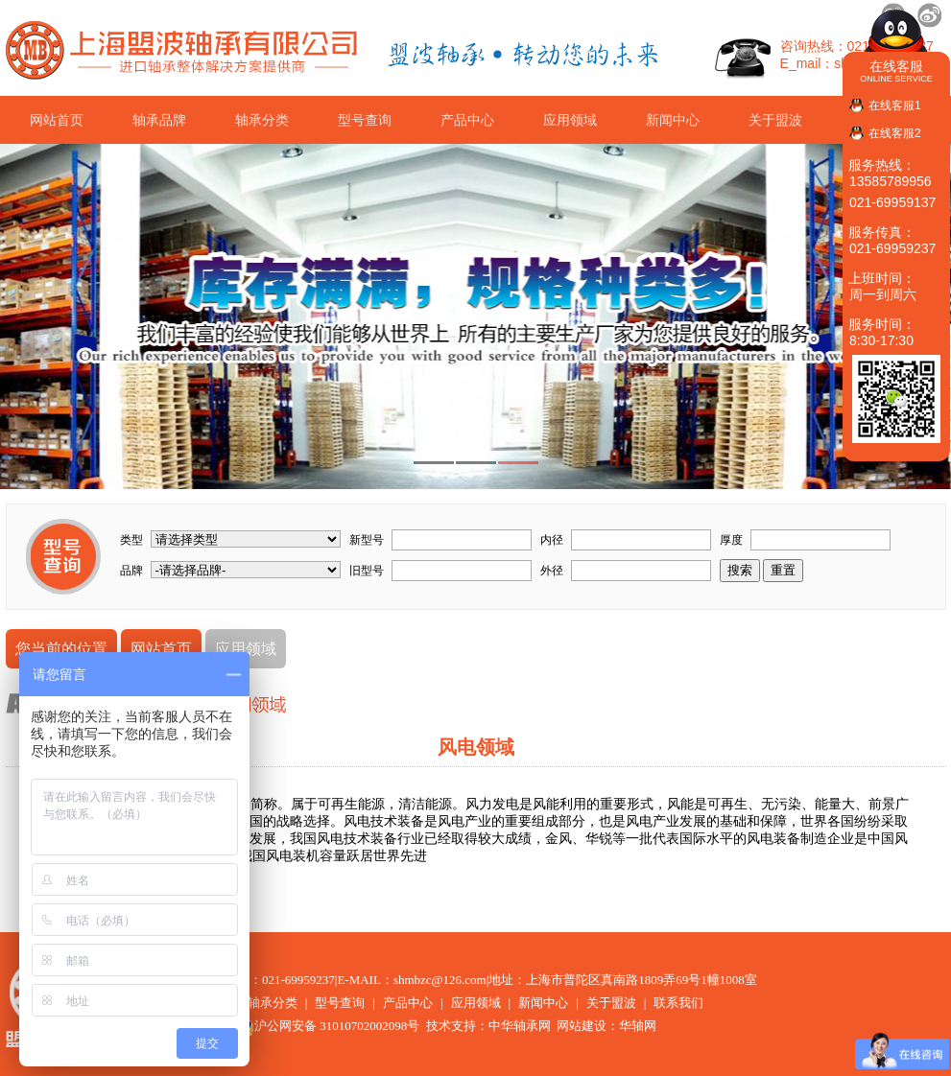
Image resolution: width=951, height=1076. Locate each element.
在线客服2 (894, 133)
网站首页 (56, 120)
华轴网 (637, 1025)
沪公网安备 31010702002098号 (327, 1025)
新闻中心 (673, 120)
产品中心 (467, 120)
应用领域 (570, 120)
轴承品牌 (159, 120)
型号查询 (365, 120)
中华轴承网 (519, 1025)
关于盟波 (775, 120)
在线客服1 (894, 105)
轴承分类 (262, 120)
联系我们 (678, 1002)
